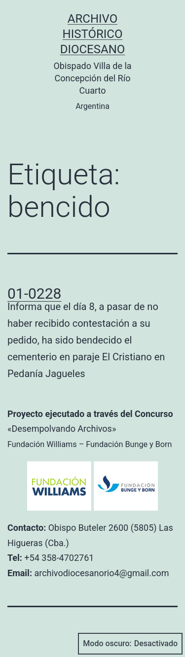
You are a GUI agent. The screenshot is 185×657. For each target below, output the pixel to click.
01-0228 (34, 293)
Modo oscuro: (130, 644)
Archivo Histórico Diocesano (92, 34)
